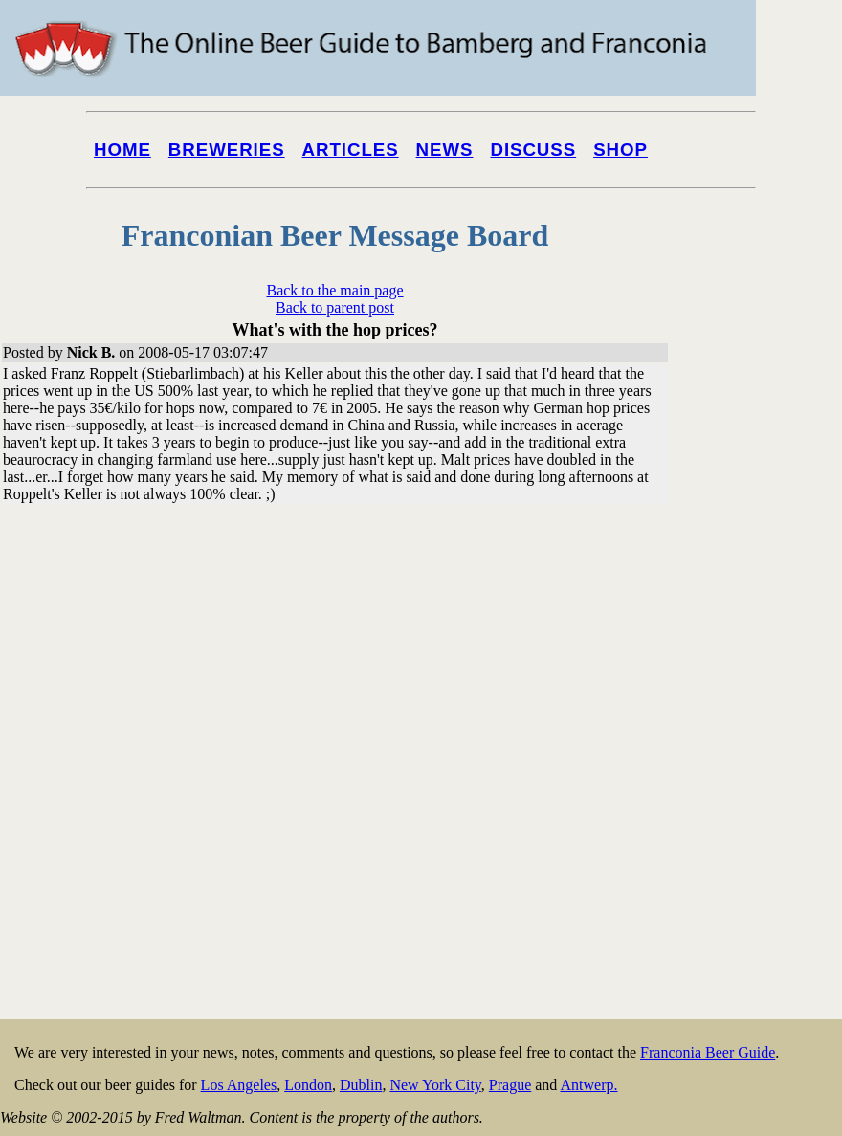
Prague (510, 1085)
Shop (620, 150)
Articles (350, 150)
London (308, 1085)
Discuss (533, 150)
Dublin (361, 1085)
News (445, 150)
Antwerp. (588, 1085)
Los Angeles (239, 1085)
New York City (434, 1085)
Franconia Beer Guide (707, 1052)
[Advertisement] (748, 729)
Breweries (226, 150)
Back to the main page (334, 290)
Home (122, 150)
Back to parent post (335, 307)
